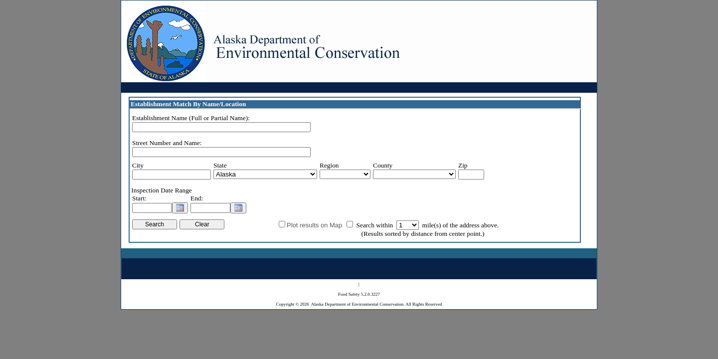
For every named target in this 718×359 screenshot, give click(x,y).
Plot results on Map (314, 225)
